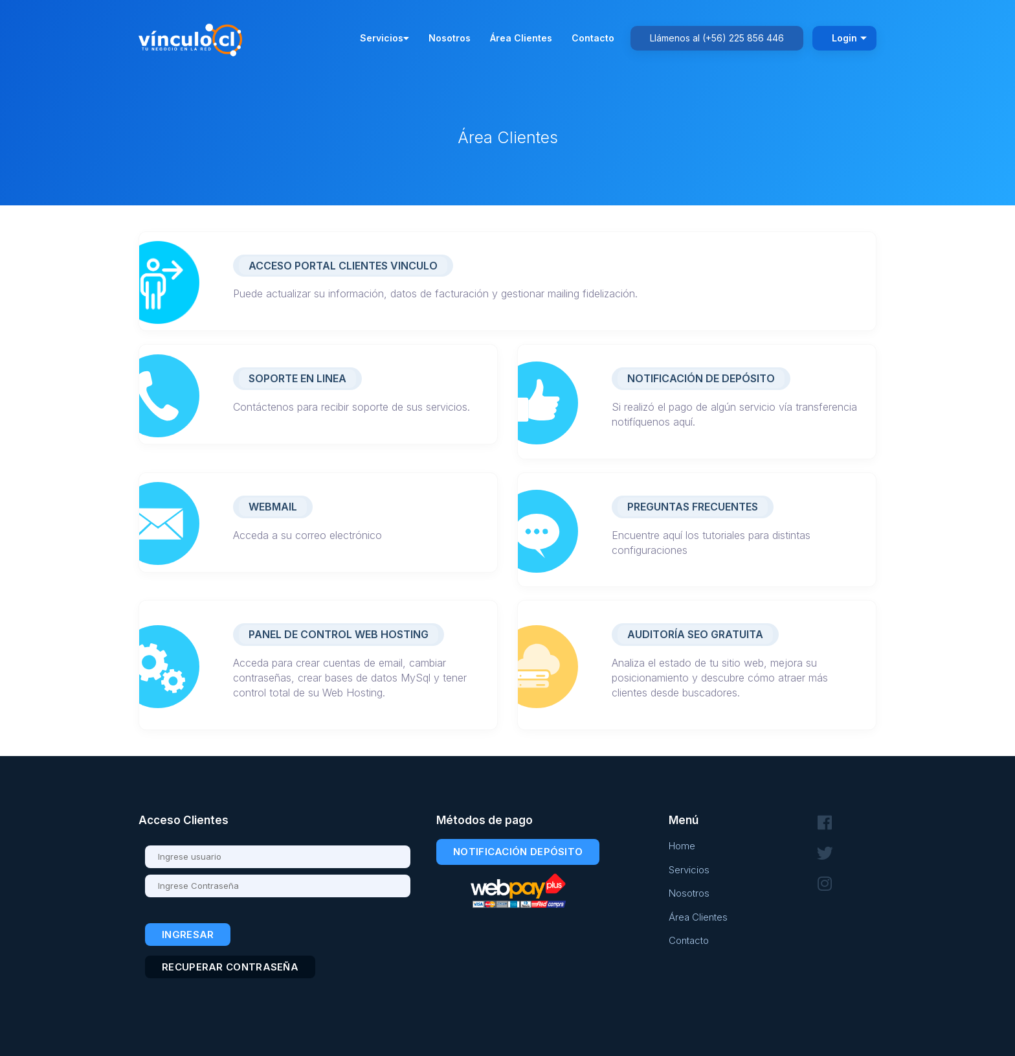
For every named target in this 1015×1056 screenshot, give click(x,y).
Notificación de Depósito (701, 378)
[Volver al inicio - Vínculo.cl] (194, 37)
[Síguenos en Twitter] (824, 853)
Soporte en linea (297, 378)
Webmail (273, 506)
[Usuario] (277, 856)
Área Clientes (521, 37)
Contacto (593, 37)
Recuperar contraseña (230, 967)
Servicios (384, 37)
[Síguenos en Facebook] (824, 823)
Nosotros (450, 37)
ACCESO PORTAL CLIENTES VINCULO (343, 265)
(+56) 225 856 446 (743, 37)
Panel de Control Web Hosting (339, 634)
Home (682, 846)
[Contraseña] (277, 886)
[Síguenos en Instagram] (824, 884)
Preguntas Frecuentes (692, 506)
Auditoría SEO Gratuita (695, 634)
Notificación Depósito (518, 851)
